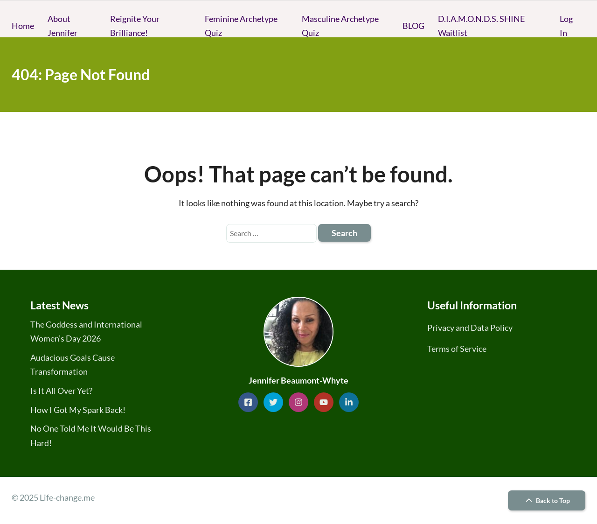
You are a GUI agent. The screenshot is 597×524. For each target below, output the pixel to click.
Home (23, 26)
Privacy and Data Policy (470, 327)
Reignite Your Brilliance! (135, 26)
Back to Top (546, 500)
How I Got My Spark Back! (77, 410)
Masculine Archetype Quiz (340, 26)
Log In (566, 26)
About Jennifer (62, 26)
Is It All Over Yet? (61, 390)
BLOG (413, 26)
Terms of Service (456, 348)
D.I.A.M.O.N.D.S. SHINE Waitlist (481, 26)
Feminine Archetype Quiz (241, 26)
